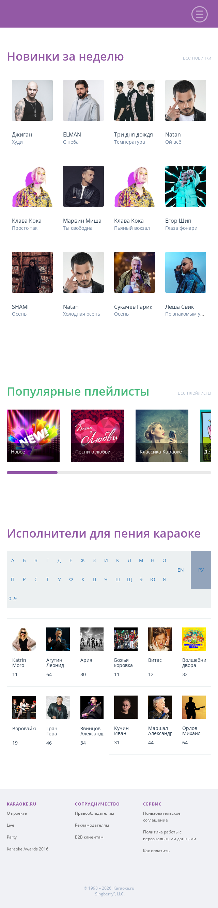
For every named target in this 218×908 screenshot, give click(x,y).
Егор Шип (178, 220)
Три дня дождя (133, 134)
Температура (129, 142)
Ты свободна (78, 228)
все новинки (197, 57)
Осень (19, 313)
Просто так (24, 228)
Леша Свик (179, 306)
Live (10, 825)
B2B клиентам (89, 837)
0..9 (13, 598)
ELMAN (72, 134)
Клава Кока (27, 220)
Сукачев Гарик (133, 306)
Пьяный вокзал (132, 228)
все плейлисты (194, 392)
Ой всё (173, 142)
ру (201, 570)
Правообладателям (94, 813)
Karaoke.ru (123, 888)
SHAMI (20, 306)
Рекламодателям (92, 825)
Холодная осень (81, 313)
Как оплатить (156, 851)
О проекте (17, 813)
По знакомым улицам (190, 313)
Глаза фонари (181, 228)
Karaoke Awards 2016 (27, 849)
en (180, 570)
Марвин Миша (82, 220)
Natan (173, 134)
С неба (71, 142)
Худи (17, 142)
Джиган (22, 134)
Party (12, 837)
